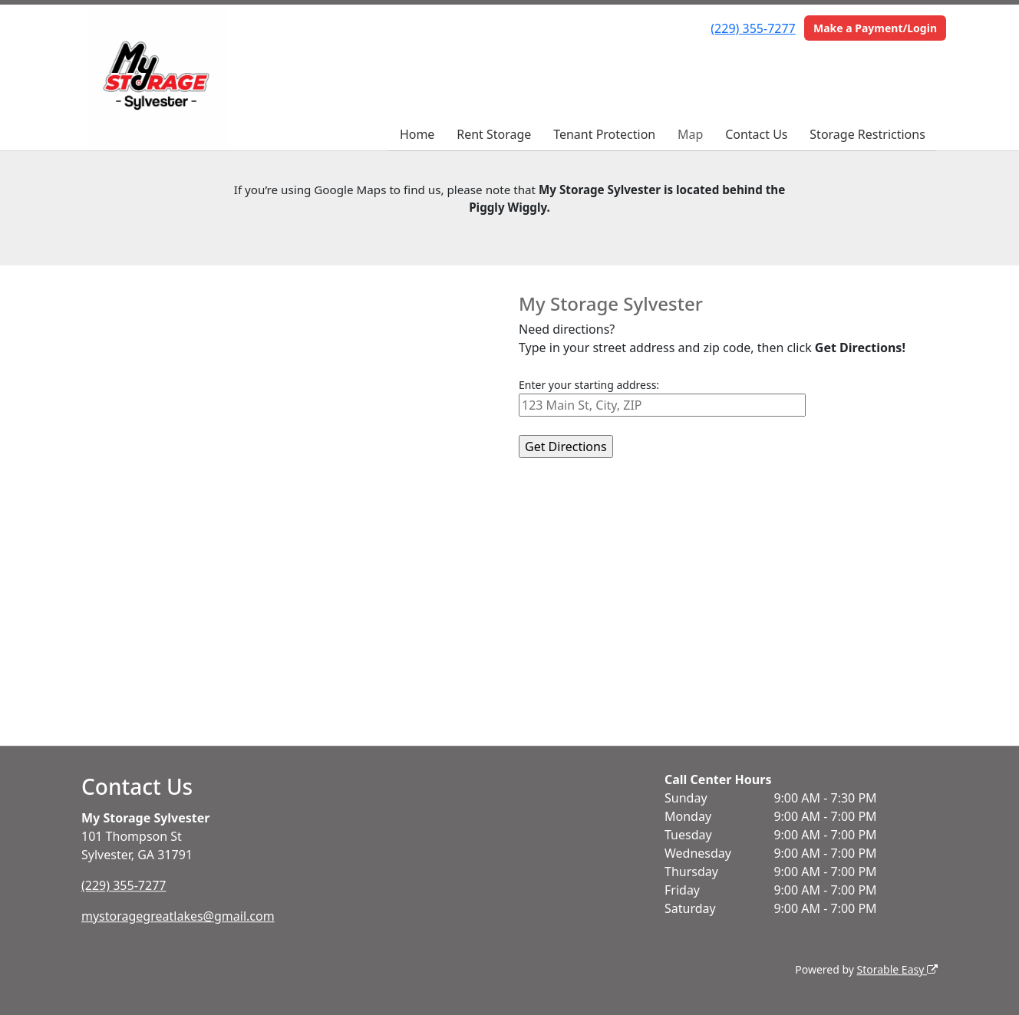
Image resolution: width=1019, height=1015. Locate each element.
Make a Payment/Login (875, 28)
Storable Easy (897, 969)
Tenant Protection (604, 134)
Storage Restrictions (867, 134)
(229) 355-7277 (753, 28)
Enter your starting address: (589, 384)
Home (417, 134)
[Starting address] (662, 405)
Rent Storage (494, 134)
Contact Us (756, 134)
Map (690, 134)
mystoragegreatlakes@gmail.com (178, 916)
